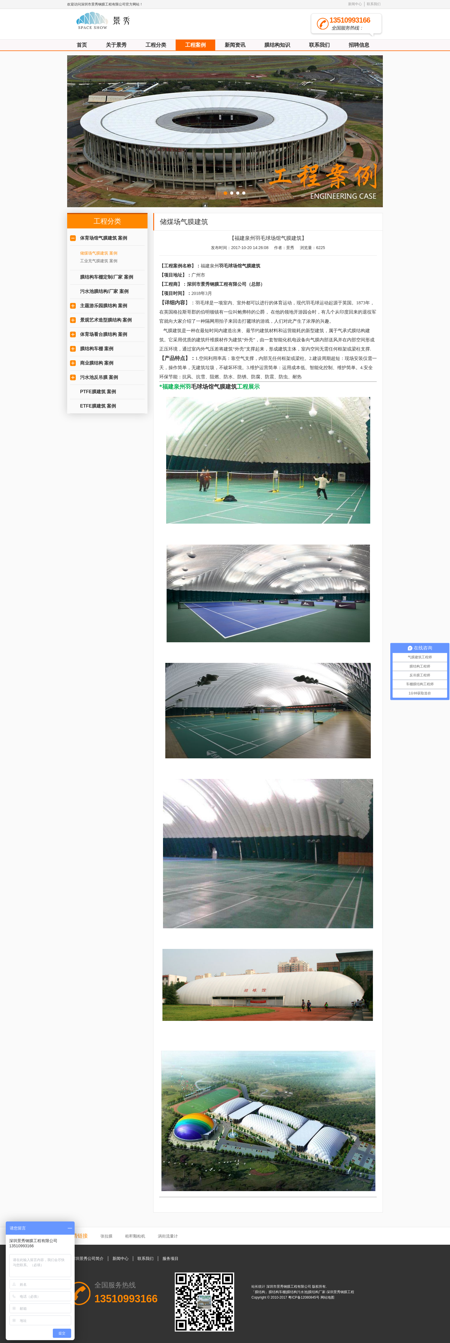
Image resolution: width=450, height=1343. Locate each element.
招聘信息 (359, 45)
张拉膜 (106, 1236)
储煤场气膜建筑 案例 (98, 253)
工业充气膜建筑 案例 (98, 261)
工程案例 (195, 45)
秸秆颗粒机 (135, 1236)
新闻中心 (355, 4)
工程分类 (156, 45)
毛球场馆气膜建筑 (214, 386)
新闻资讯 (235, 45)
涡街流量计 (168, 1236)
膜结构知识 (277, 45)
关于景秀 (116, 45)
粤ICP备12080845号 (304, 1297)
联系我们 (374, 4)
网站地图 (327, 1297)
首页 (82, 45)
